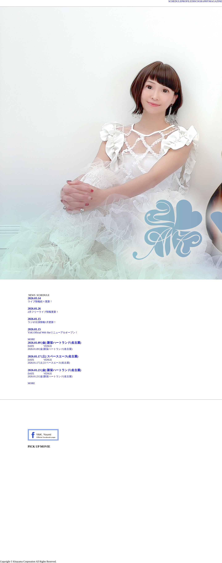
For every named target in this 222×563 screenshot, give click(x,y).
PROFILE (186, 1)
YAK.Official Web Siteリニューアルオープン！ (111, 331)
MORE (31, 339)
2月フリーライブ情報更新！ (111, 310)
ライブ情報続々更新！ (111, 300)
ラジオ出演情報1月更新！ (111, 320)
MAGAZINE (215, 1)
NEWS (31, 295)
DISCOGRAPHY (200, 1)
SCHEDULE (174, 1)
